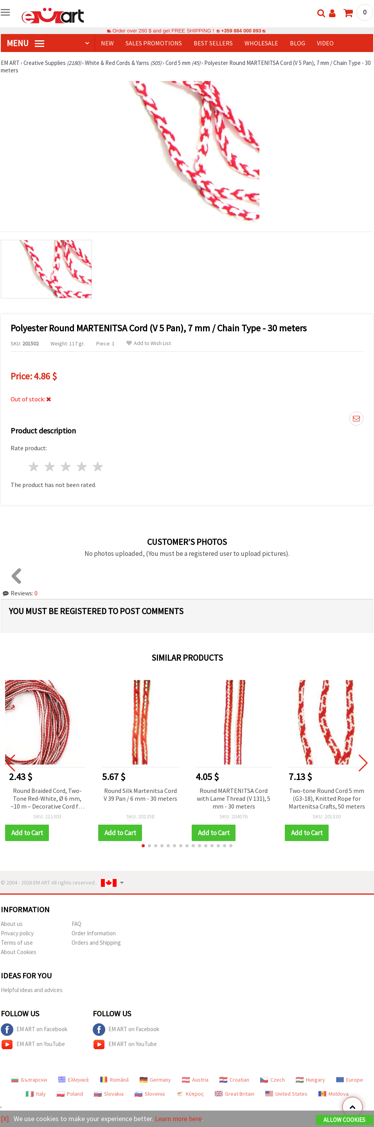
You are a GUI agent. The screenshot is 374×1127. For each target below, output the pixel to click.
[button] (143, 845)
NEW (107, 43)
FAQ (76, 923)
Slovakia (109, 1093)
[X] (5, 1118)
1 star (34, 466)
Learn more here (179, 1118)
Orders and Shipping (96, 942)
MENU (25, 43)
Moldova (333, 1094)
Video (325, 43)
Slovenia (150, 1093)
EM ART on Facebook (34, 1029)
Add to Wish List (148, 343)
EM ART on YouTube (33, 1044)
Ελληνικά (73, 1080)
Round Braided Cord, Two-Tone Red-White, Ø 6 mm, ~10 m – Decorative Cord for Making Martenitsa (47, 799)
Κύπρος (190, 1094)
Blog (297, 43)
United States (286, 1094)
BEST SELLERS (213, 43)
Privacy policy (17, 933)
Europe (349, 1080)
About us (12, 923)
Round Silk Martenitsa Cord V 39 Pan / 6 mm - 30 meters (140, 794)
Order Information (94, 933)
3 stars (66, 466)
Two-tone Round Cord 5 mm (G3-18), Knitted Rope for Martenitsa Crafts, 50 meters (327, 798)
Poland (70, 1093)
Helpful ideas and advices (32, 990)
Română (114, 1080)
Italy (36, 1093)
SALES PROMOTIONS (154, 43)
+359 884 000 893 (241, 31)
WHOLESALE (261, 43)
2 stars (50, 466)
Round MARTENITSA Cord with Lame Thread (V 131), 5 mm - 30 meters (233, 798)
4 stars (82, 466)
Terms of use (17, 942)
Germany (155, 1079)
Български (29, 1080)
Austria (195, 1079)
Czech (272, 1079)
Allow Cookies (344, 1119)
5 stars (98, 466)
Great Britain (234, 1094)
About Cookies (18, 952)
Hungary (310, 1079)
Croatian (234, 1079)
